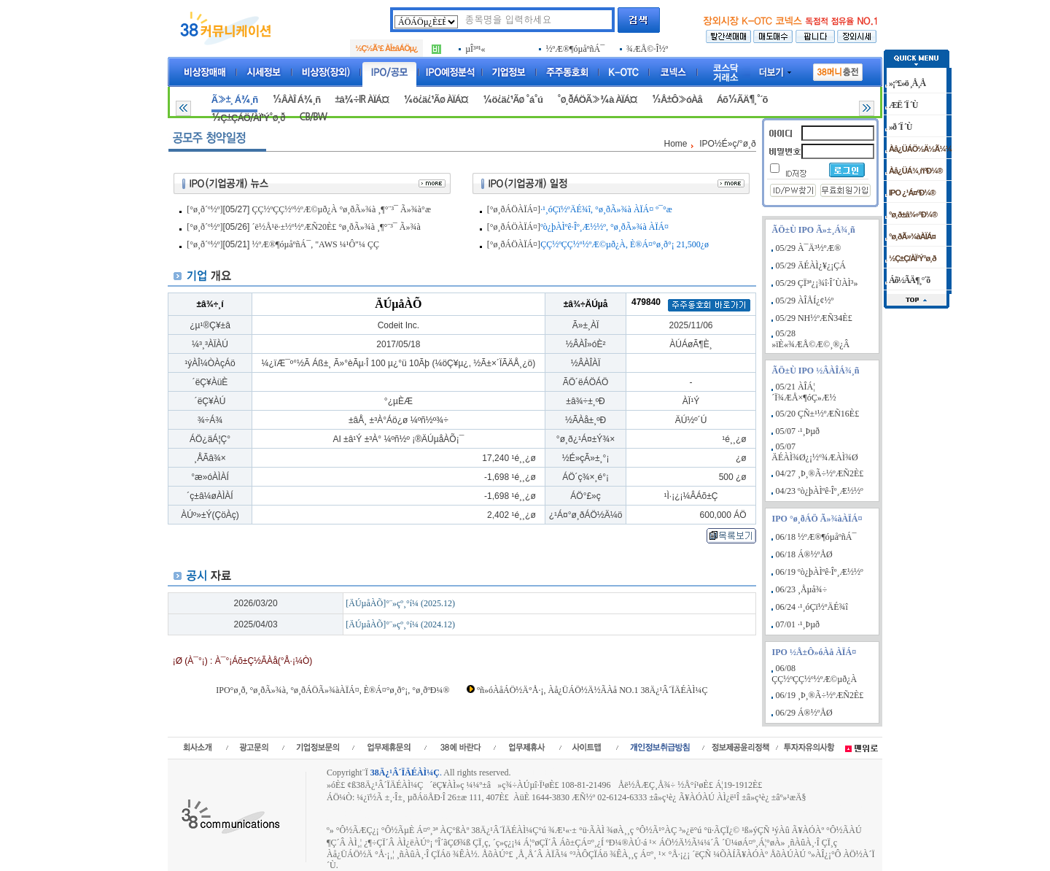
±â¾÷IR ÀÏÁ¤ (362, 99)
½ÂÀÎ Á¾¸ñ (296, 99)
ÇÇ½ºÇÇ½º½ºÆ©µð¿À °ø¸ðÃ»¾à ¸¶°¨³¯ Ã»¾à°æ (341, 209)
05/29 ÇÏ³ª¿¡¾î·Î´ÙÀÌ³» (817, 283)
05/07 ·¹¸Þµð (798, 431)
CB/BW (313, 117)
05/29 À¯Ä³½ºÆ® (808, 248)
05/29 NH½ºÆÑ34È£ (814, 318)
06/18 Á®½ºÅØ (804, 554)
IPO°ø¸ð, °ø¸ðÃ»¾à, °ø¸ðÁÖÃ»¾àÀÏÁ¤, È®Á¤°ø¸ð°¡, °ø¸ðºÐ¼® (332, 690)
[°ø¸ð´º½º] (204, 209)
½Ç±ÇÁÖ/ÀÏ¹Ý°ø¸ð (248, 118)
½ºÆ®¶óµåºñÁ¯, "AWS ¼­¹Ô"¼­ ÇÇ (315, 244)
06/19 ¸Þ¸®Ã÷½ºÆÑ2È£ (820, 695)
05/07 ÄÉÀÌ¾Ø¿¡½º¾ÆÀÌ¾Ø (814, 451)
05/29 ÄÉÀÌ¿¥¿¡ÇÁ (811, 265)
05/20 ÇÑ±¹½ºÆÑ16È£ (818, 414)
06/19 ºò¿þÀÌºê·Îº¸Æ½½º (819, 572)
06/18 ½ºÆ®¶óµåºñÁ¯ (816, 537)
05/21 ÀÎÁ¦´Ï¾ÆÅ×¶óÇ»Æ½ (803, 392)
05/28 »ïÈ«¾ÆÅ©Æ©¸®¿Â (810, 338)
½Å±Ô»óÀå (676, 99)
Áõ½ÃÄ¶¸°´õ (742, 99)
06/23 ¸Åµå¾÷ (802, 589)
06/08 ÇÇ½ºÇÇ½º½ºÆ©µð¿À (814, 673)
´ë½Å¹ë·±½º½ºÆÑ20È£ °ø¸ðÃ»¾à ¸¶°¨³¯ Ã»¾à (336, 227)
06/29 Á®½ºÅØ (804, 713)
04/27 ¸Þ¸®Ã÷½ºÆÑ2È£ (820, 473)
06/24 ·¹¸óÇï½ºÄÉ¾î (812, 607)
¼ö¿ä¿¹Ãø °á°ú (512, 99)
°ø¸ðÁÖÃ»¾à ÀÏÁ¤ (597, 99)
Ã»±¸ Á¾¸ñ (234, 99)
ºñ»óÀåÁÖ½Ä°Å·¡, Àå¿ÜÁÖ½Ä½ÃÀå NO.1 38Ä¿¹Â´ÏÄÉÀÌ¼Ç (592, 690)
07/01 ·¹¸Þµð (798, 624)
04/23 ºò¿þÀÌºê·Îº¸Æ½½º (819, 491)
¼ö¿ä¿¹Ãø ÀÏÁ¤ (435, 99)
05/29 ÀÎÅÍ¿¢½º (805, 300)
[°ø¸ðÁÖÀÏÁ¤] (513, 209)
